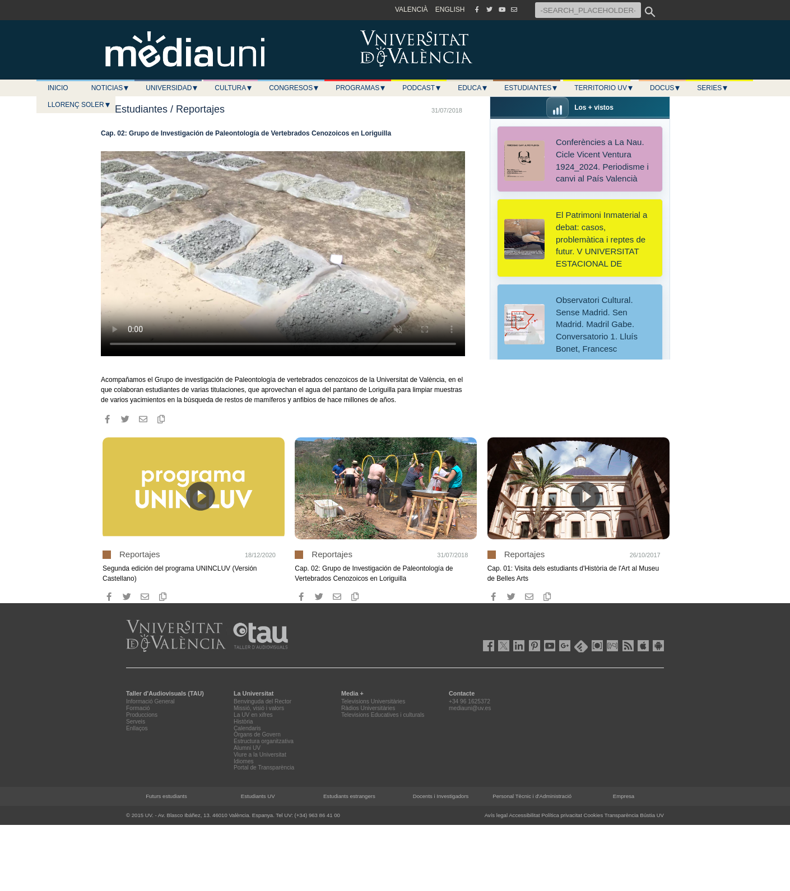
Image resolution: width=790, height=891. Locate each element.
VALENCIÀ (411, 9)
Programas (361, 88)
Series (712, 88)
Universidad (172, 88)
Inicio (58, 88)
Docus (665, 88)
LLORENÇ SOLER (79, 104)
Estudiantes (531, 88)
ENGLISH (450, 9)
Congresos (294, 88)
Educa (473, 88)
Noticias (110, 88)
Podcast (422, 88)
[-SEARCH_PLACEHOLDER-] (588, 10)
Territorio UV (604, 88)
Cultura (234, 88)
